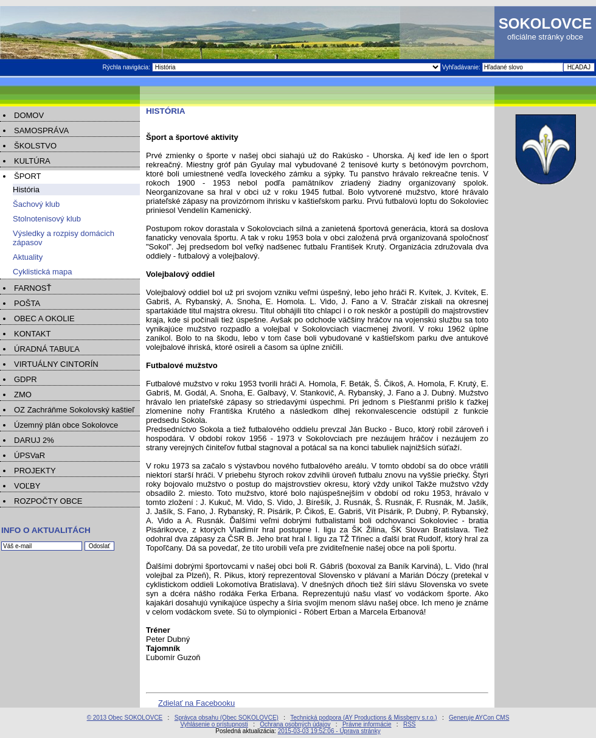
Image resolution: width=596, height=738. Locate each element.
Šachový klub (36, 204)
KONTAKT (32, 333)
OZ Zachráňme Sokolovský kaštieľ (74, 409)
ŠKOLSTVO (35, 145)
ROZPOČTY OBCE (48, 501)
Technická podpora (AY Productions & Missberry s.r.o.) (363, 717)
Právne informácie (367, 724)
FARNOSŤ (32, 288)
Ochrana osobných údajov (295, 724)
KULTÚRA (32, 160)
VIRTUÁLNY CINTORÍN (56, 364)
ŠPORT (27, 176)
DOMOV (29, 115)
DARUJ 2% (34, 440)
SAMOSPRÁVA (41, 130)
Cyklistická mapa (42, 271)
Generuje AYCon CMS (479, 717)
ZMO (23, 394)
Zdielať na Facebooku (196, 703)
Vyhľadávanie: (462, 67)
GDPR (25, 379)
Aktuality (28, 257)
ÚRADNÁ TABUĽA (47, 348)
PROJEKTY (35, 470)
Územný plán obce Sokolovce (66, 425)
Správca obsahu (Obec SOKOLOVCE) (227, 717)
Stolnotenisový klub (47, 218)
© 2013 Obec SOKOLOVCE (125, 717)
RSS (409, 724)
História (26, 189)
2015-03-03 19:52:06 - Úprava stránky (329, 731)
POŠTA (27, 303)
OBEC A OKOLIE (44, 318)
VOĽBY (27, 485)
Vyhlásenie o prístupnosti (214, 724)
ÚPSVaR (29, 455)
